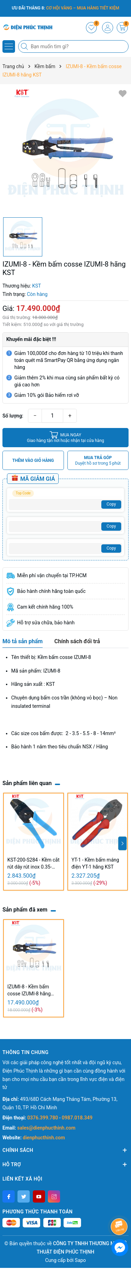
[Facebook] (8, 1196)
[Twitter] (23, 1196)
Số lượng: (12, 416)
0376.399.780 (43, 1117)
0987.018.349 (77, 1117)
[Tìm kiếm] (25, 46)
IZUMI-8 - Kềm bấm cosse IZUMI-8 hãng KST (29, 990)
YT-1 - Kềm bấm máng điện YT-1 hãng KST (95, 863)
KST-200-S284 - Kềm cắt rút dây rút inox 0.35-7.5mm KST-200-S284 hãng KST (33, 863)
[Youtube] (39, 1196)
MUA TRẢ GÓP (98, 460)
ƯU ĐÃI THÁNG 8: (65, 8)
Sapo (80, 1260)
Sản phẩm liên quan (27, 783)
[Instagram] (54, 1196)
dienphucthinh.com (44, 1137)
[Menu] (8, 46)
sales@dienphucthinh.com (46, 1128)
